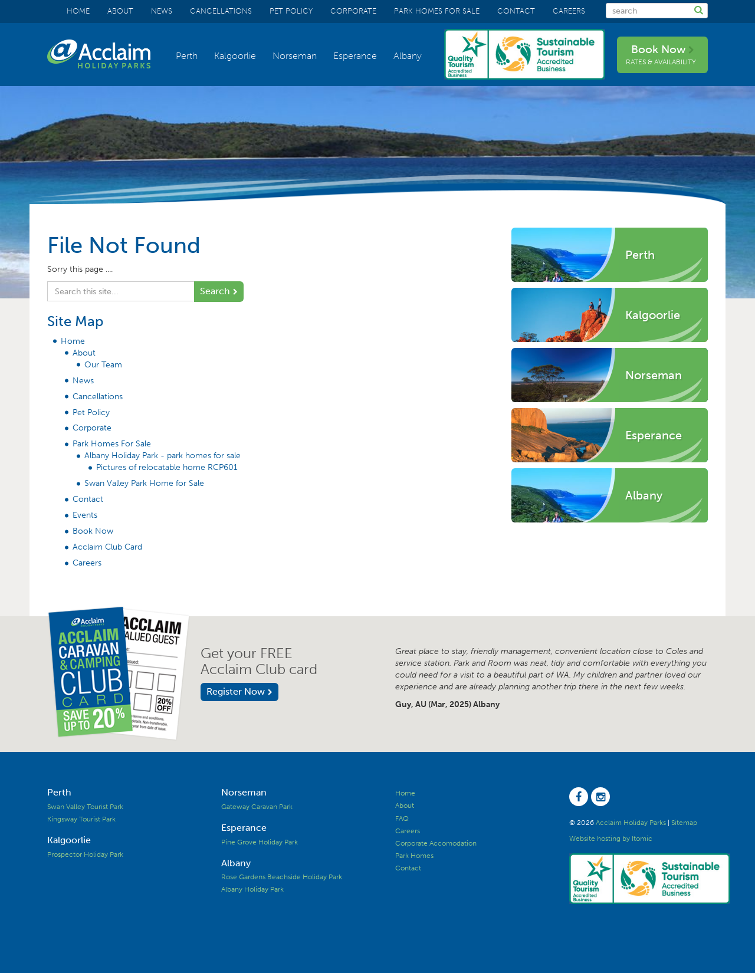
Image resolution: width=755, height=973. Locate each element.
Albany (407, 55)
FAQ (402, 818)
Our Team (103, 365)
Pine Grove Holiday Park (259, 842)
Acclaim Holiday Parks (631, 822)
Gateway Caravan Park (257, 807)
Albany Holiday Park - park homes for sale (162, 456)
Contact (516, 10)
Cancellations (221, 10)
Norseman (295, 55)
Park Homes (414, 856)
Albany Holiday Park (252, 889)
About (120, 10)
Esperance (355, 55)
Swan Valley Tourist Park (85, 807)
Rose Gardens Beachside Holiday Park (281, 877)
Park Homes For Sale (437, 10)
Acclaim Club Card (107, 547)
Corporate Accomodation (436, 843)
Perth (187, 55)
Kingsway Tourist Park (81, 819)
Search (215, 291)
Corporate (353, 10)
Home (78, 10)
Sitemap (684, 822)
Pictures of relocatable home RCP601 (167, 467)
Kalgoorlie (235, 55)
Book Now (661, 54)
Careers (569, 10)
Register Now (235, 691)
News (161, 10)
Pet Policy (291, 10)
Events (85, 515)
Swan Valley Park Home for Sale (144, 483)
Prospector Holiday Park (85, 854)
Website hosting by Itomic (610, 838)
